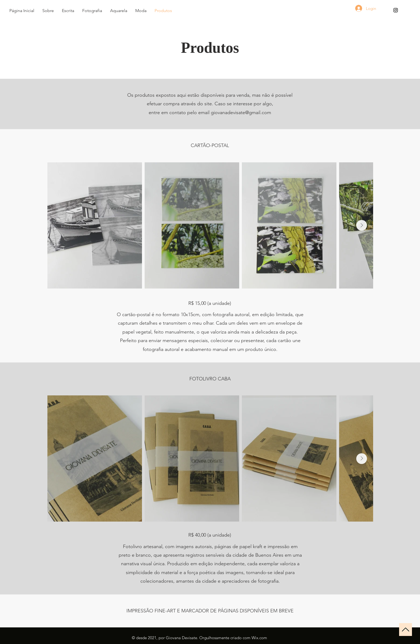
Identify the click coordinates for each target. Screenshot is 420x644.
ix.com (261, 637)
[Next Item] (361, 225)
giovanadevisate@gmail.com (241, 112)
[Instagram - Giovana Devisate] (396, 10)
